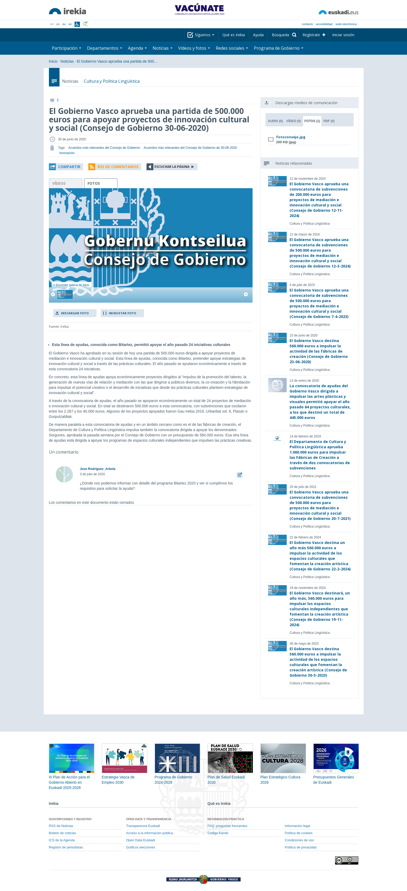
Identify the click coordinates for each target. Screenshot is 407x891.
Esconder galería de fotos (71, 285)
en (70, 24)
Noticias (162, 48)
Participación (66, 48)
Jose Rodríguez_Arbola (97, 469)
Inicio (53, 61)
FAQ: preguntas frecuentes (228, 826)
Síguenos (204, 34)
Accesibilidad (324, 24)
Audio (275, 121)
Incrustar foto (122, 313)
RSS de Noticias (61, 826)
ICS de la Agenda (62, 840)
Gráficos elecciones (140, 847)
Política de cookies (299, 833)
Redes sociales (232, 48)
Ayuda (258, 34)
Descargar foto (75, 313)
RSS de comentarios (118, 166)
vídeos (59, 183)
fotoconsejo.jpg (290, 137)
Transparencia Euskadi (143, 826)
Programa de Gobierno (278, 48)
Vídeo (293, 121)
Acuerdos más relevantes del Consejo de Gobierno (104, 148)
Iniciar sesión (343, 34)
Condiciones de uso (299, 840)
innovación (67, 153)
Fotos (312, 121)
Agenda (137, 48)
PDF (329, 121)
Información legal (297, 826)
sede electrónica (345, 24)
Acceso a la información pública (149, 833)
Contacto (307, 24)
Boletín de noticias (62, 833)
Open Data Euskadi (140, 840)
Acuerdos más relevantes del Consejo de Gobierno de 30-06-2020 (190, 148)
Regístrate (311, 34)
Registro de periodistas (66, 847)
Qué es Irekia (233, 34)
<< (52, 24)
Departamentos (104, 48)
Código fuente (218, 833)
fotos (94, 183)
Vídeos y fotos (194, 48)
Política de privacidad (301, 847)
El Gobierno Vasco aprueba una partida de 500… (117, 61)
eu (64, 24)
